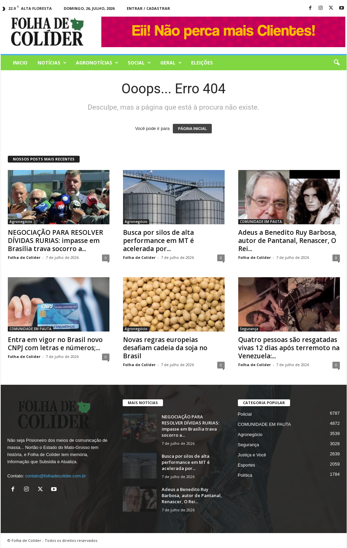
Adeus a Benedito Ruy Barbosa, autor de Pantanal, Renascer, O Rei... (287, 240)
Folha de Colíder (24, 257)
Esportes (246, 465)
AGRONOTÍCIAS (97, 62)
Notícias (52, 62)
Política (245, 475)
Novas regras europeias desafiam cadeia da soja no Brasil (165, 347)
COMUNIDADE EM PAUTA (261, 221)
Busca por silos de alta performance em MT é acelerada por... (158, 240)
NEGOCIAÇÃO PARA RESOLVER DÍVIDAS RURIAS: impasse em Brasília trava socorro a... (55, 240)
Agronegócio (20, 221)
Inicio (20, 62)
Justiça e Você (252, 454)
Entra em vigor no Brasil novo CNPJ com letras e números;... (55, 343)
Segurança (249, 328)
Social (139, 62)
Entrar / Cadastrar (148, 8)
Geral (171, 62)
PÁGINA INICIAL (192, 129)
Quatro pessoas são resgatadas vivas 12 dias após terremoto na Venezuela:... (289, 347)
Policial (245, 414)
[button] (336, 62)
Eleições (202, 62)
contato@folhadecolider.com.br (55, 475)
